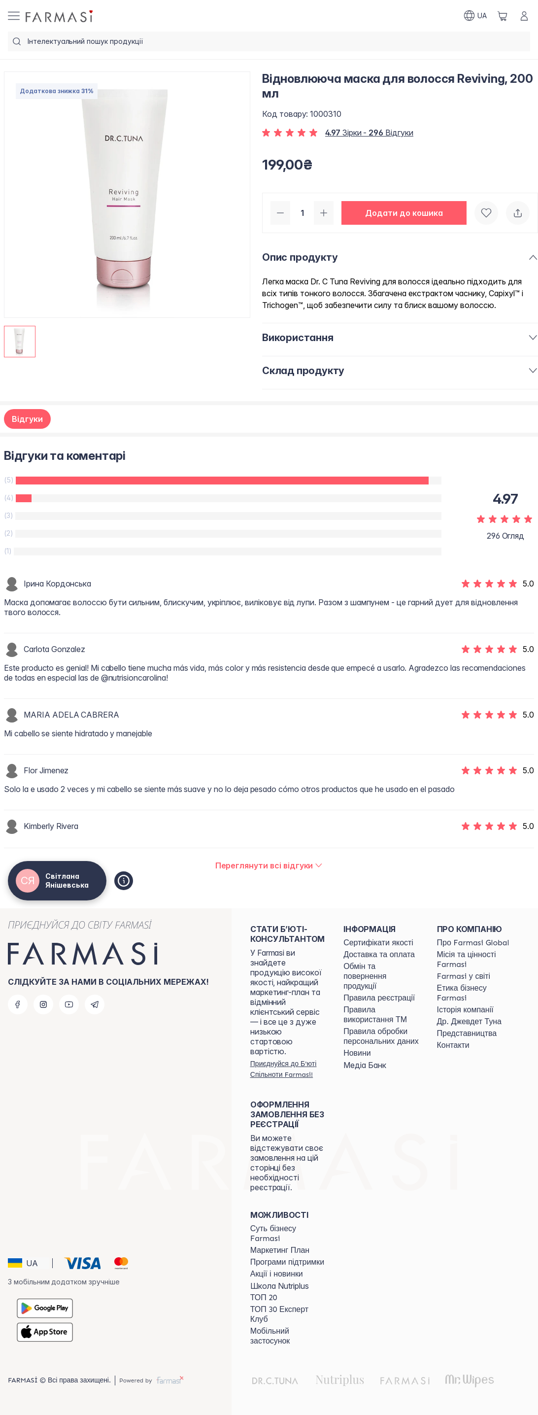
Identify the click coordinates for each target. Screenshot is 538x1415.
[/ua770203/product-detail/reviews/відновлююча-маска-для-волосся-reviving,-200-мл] (269, 865)
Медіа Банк (364, 1065)
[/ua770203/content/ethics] (474, 993)
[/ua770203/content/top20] (263, 1298)
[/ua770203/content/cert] (378, 943)
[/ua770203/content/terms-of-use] (379, 998)
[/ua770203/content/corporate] (464, 976)
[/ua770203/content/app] (288, 1336)
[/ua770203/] (60, 15)
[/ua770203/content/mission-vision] (474, 959)
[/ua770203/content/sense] (288, 1233)
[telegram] (94, 1004)
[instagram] (43, 1004)
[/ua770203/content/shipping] (379, 955)
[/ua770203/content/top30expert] (288, 1314)
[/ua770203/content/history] (465, 1010)
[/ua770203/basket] (502, 16)
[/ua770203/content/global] (473, 943)
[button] (404, 213)
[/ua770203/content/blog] (356, 1053)
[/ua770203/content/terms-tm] (381, 1015)
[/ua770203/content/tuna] (469, 1022)
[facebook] (18, 1004)
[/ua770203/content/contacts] (453, 1045)
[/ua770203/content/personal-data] (381, 1036)
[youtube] (69, 1004)
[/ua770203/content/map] (467, 1033)
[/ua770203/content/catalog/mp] (279, 1250)
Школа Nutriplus (279, 1286)
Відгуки (27, 419)
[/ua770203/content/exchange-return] (381, 976)
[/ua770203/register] (288, 1069)
